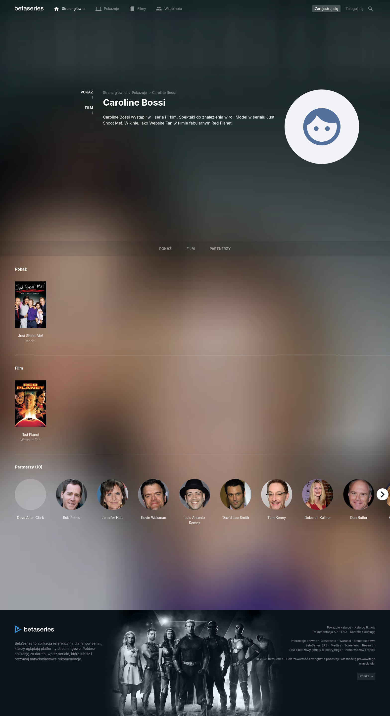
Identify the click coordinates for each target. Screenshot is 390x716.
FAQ (344, 632)
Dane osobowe (364, 641)
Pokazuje (139, 92)
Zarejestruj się (326, 8)
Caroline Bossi (164, 92)
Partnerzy (220, 249)
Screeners (351, 645)
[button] (30, 502)
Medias (336, 645)
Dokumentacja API (326, 632)
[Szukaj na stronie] (370, 8)
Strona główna (115, 92)
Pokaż (165, 249)
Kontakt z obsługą (362, 632)
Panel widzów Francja (360, 650)
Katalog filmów (364, 627)
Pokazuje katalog (339, 627)
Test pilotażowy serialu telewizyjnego (315, 650)
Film (191, 249)
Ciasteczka (328, 641)
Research (368, 645)
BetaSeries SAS (316, 645)
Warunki (345, 641)
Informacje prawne (304, 641)
